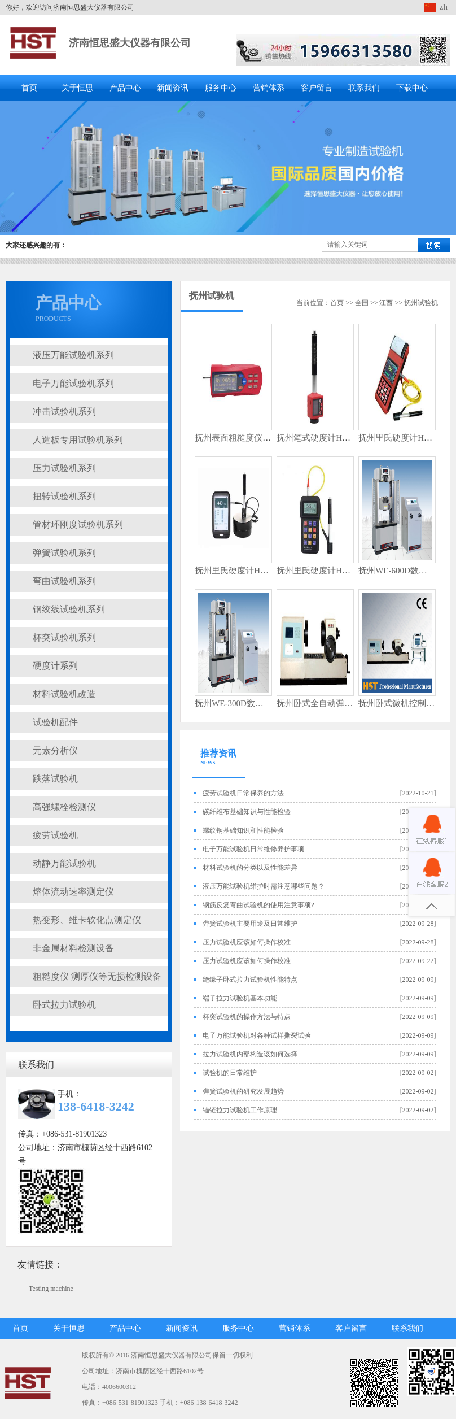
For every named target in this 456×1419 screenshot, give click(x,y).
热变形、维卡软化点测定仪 (87, 920)
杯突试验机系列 (64, 637)
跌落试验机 (55, 779)
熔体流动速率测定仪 (73, 891)
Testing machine (51, 1288)
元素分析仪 (55, 750)
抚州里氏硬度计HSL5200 (323, 570)
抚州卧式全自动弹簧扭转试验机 (336, 703)
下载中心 (412, 88)
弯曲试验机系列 (64, 581)
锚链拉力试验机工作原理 (240, 1110)
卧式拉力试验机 (64, 1004)
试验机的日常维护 (230, 1073)
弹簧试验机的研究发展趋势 (243, 1091)
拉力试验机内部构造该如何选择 (250, 1054)
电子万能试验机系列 (73, 383)
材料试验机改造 (64, 694)
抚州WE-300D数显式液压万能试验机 (263, 703)
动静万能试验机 (64, 863)
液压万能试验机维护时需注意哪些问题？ (264, 886)
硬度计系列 (55, 666)
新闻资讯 (172, 88)
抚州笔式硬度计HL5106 (320, 437)
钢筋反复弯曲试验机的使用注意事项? (258, 905)
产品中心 (125, 88)
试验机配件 (55, 722)
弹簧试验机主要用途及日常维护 (250, 924)
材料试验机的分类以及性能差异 (250, 868)
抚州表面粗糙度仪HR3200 (243, 437)
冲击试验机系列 (64, 411)
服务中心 (220, 88)
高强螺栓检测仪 (64, 807)
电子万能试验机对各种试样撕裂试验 (257, 1035)
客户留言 (316, 88)
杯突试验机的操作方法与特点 (247, 1017)
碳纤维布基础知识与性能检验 (247, 812)
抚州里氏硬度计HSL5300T (243, 570)
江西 (386, 303)
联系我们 (364, 88)
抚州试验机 (211, 296)
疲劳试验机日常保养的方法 (243, 793)
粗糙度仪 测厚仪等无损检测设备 (97, 976)
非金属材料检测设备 (73, 948)
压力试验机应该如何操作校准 (247, 942)
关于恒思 (77, 88)
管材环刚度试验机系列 (78, 524)
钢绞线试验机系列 (69, 609)
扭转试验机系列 (64, 496)
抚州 (411, 303)
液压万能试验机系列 (73, 355)
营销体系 (268, 88)
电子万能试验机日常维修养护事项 (253, 849)
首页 (29, 88)
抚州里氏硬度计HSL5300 (404, 437)
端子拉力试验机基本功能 (240, 998)
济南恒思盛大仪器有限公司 (130, 43)
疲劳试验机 (55, 835)
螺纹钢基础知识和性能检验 (243, 830)
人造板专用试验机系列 (78, 440)
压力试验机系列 (64, 468)
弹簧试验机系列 (64, 553)
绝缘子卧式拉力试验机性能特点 (250, 979)
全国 (362, 303)
